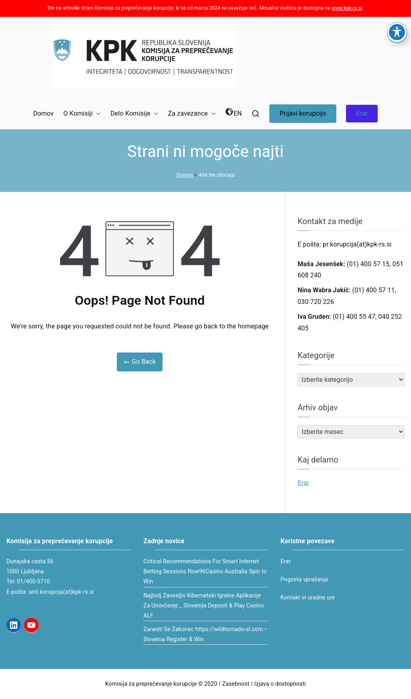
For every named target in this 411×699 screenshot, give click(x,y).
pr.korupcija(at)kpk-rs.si (357, 244)
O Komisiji (82, 114)
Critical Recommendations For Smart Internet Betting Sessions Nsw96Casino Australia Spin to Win (205, 571)
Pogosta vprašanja (304, 579)
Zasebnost (235, 684)
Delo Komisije (134, 114)
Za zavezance (192, 114)
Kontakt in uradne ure (308, 597)
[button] (97, 114)
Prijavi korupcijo (303, 113)
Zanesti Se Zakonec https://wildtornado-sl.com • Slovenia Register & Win (205, 634)
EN (234, 112)
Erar (362, 113)
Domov (43, 113)
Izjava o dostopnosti (280, 684)
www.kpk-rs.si (347, 8)
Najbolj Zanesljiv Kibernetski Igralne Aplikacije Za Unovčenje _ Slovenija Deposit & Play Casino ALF (203, 605)
